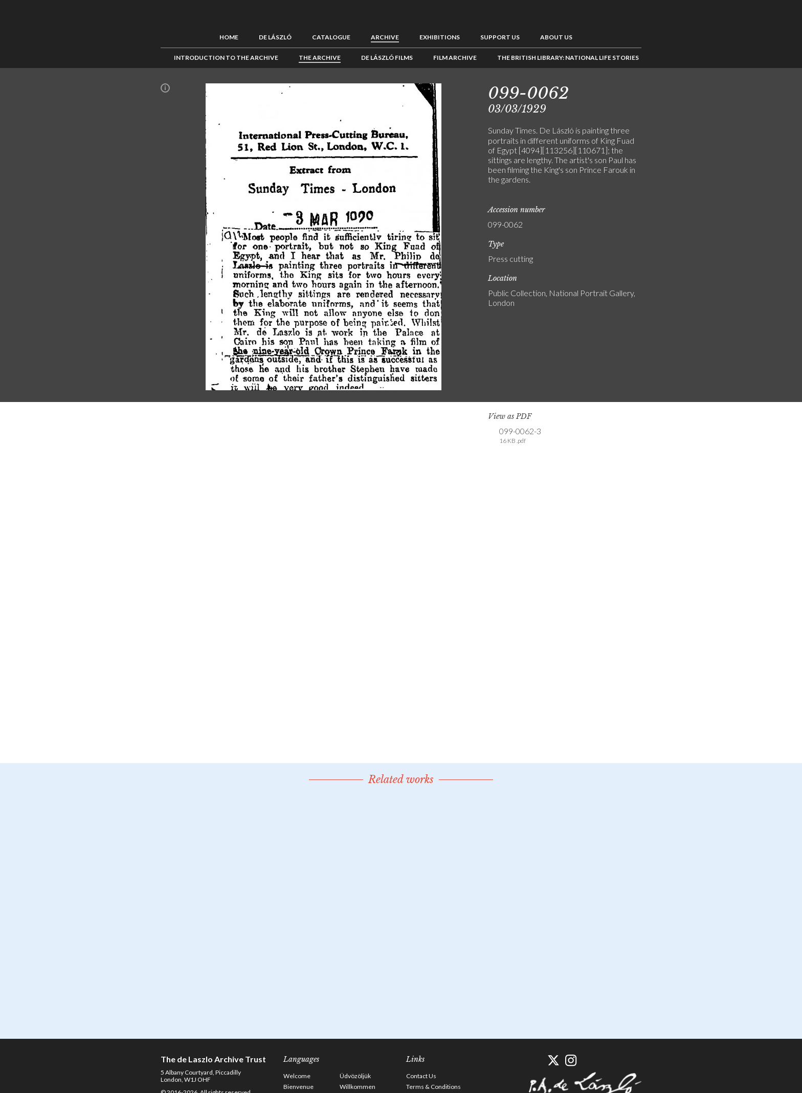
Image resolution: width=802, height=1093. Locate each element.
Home (228, 37)
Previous (659, 91)
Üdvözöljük (355, 1076)
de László (275, 37)
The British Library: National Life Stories (568, 57)
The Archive (320, 57)
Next (691, 91)
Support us (500, 37)
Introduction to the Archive (226, 57)
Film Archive (455, 57)
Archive (385, 37)
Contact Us (421, 1076)
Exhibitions (439, 37)
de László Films (387, 57)
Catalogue (331, 37)
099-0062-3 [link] (520, 435)
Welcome (296, 1076)
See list (675, 91)
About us (556, 37)
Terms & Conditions (433, 1086)
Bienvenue (298, 1086)
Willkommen (357, 1086)
